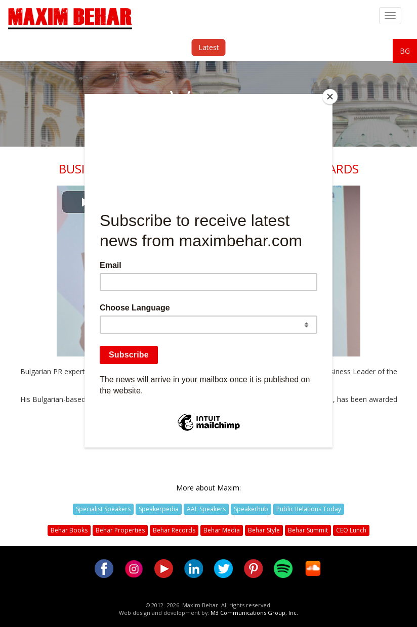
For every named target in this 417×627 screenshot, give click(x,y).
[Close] (330, 96)
